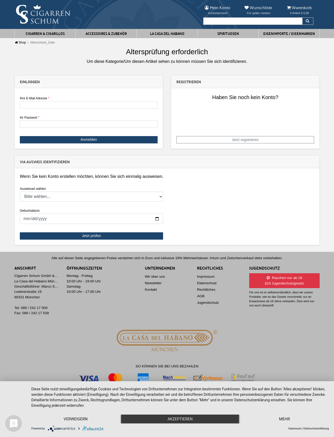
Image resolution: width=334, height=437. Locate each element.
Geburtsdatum (30, 211)
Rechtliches (206, 290)
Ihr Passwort (29, 117)
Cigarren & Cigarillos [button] (45, 33)
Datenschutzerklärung (316, 428)
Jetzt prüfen (91, 236)
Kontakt (151, 290)
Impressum (205, 276)
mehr (284, 419)
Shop (20, 42)
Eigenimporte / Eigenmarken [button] (289, 33)
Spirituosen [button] (228, 33)
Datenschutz (207, 283)
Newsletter (153, 283)
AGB (201, 296)
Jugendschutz (208, 303)
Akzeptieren (180, 419)
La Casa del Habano (167, 33)
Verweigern (76, 419)
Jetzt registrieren (245, 140)
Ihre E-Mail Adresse (34, 98)
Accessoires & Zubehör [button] (106, 33)
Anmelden (88, 139)
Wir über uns (155, 276)
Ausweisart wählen (33, 189)
